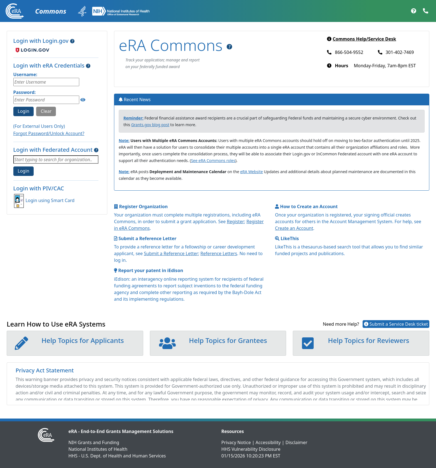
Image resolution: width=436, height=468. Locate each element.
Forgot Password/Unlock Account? (49, 133)
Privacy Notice (236, 442)
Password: (24, 92)
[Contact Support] (425, 11)
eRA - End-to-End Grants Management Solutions (121, 431)
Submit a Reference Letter (171, 253)
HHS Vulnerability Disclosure (250, 449)
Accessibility (268, 442)
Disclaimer (296, 442)
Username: (25, 74)
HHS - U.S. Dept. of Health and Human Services (117, 456)
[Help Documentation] (413, 11)
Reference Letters (218, 253)
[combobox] (55, 159)
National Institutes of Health (97, 449)
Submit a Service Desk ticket (396, 324)
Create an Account (294, 228)
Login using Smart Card (50, 200)
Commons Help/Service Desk (364, 39)
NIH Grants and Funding (93, 442)
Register (235, 221)
